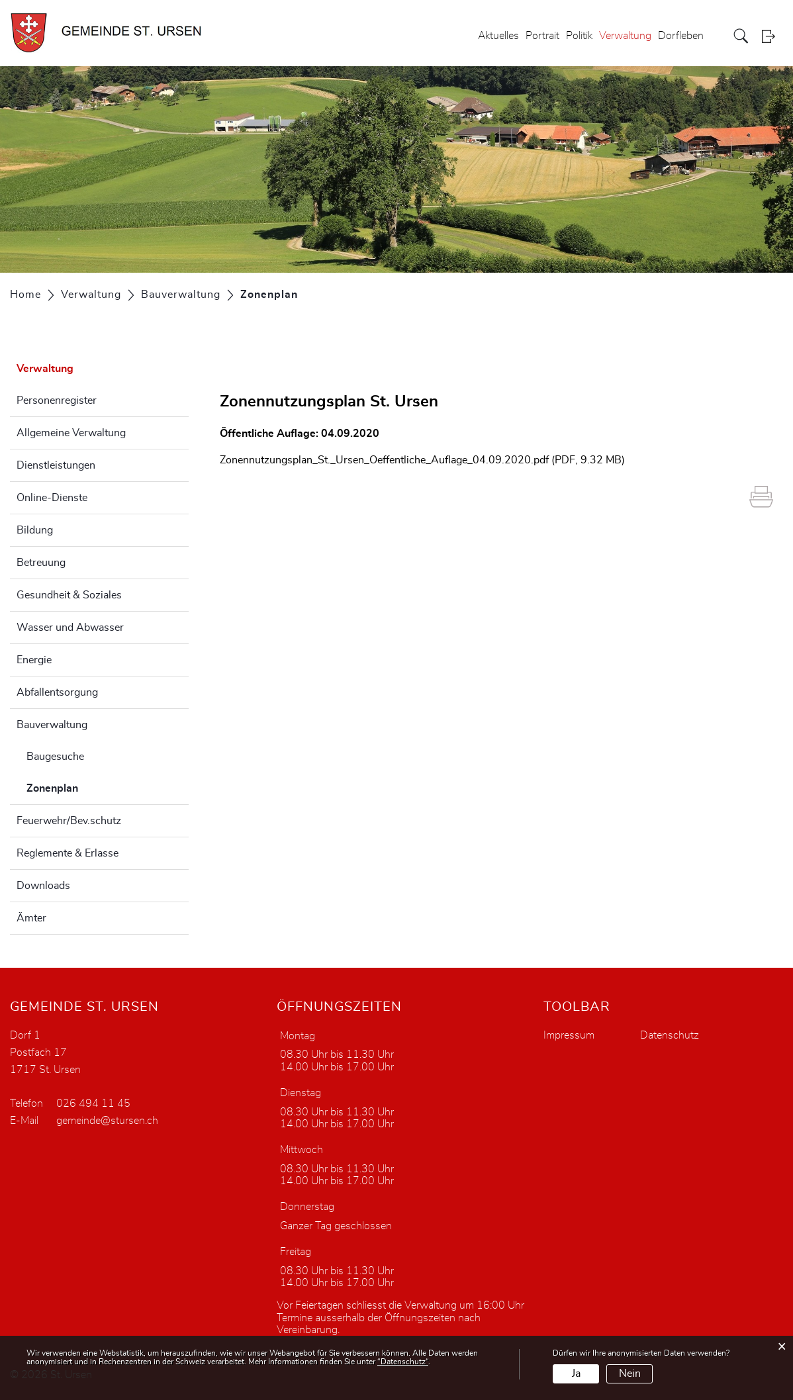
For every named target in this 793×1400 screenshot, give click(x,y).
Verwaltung (625, 35)
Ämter (31, 918)
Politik (579, 35)
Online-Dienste (52, 497)
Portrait (542, 35)
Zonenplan (85, 786)
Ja (576, 1373)
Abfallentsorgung (57, 692)
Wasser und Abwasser (70, 627)
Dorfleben (681, 35)
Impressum (568, 1035)
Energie (34, 660)
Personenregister (57, 400)
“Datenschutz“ (402, 1362)
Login (772, 36)
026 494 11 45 (93, 1103)
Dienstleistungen (56, 465)
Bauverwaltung (52, 725)
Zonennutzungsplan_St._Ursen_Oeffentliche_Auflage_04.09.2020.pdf (384, 460)
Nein (630, 1373)
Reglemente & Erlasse (67, 853)
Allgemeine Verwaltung (71, 433)
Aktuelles (498, 35)
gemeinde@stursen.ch (107, 1120)
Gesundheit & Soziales (69, 595)
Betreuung (41, 562)
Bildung (35, 530)
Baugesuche (55, 756)
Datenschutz (669, 1035)
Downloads (43, 885)
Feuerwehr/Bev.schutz (69, 821)
